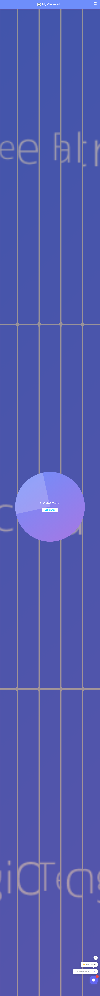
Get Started (50, 510)
